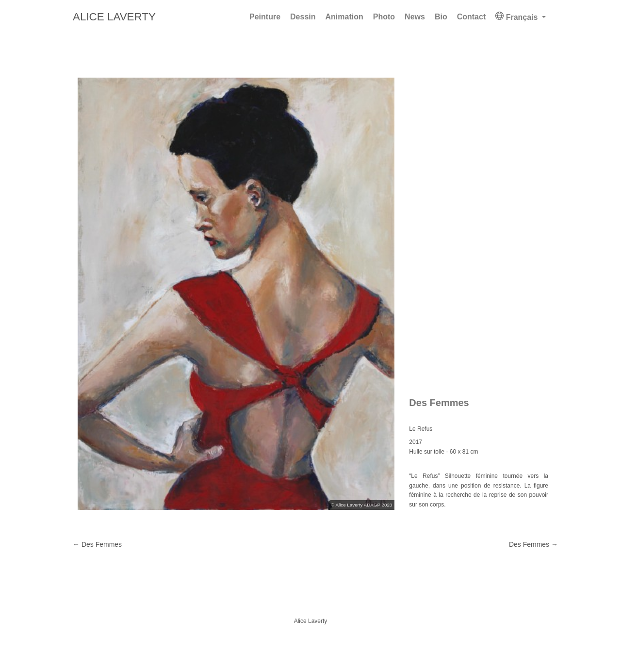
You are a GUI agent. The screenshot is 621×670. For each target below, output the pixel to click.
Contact (471, 17)
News (415, 17)
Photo (384, 17)
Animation (344, 17)
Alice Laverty (114, 17)
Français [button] (517, 16)
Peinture (264, 17)
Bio (441, 17)
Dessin (302, 17)
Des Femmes (533, 544)
